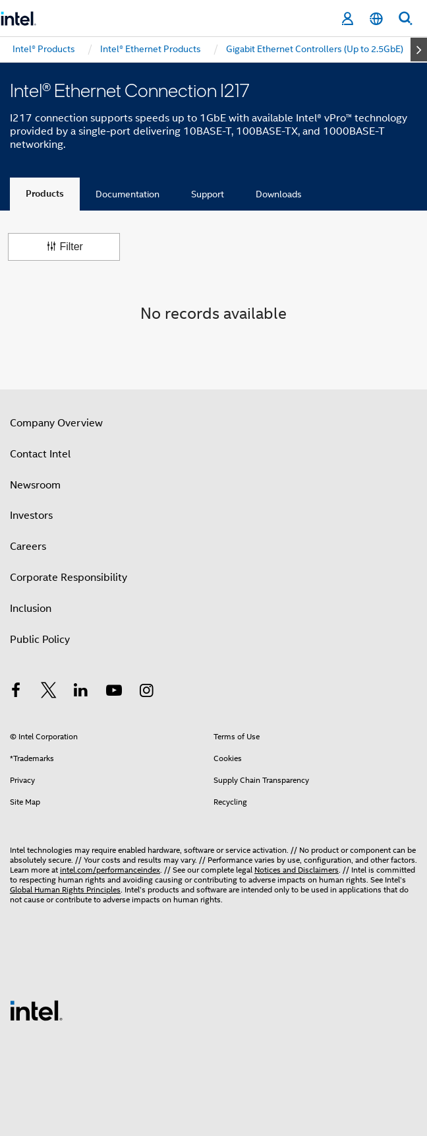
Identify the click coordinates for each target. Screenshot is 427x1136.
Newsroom (35, 485)
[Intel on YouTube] (114, 692)
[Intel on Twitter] (49, 692)
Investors (31, 515)
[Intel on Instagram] (146, 692)
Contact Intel (40, 454)
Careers (28, 546)
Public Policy (40, 639)
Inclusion (30, 608)
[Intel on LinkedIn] (81, 692)
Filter (64, 246)
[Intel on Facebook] (16, 692)
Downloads (279, 194)
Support (207, 194)
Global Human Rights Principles (65, 889)
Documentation (127, 194)
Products (45, 193)
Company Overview (56, 423)
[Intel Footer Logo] (36, 1010)
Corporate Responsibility (68, 577)
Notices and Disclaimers (296, 870)
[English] (376, 19)
